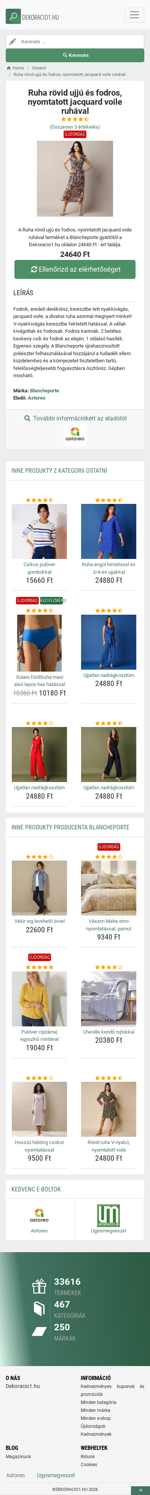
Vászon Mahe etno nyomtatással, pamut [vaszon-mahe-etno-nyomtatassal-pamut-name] (108, 925)
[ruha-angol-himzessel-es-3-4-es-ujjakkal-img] (108, 531)
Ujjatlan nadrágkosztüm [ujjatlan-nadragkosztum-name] (108, 675)
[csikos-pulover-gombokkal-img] (39, 531)
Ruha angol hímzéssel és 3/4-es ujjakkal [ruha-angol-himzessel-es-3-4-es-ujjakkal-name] (109, 568)
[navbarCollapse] (134, 15)
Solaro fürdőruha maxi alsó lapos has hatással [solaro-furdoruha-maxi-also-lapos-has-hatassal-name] (39, 681)
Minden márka (95, 1410)
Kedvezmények (96, 1434)
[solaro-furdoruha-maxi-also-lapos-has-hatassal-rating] (39, 611)
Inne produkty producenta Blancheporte (70, 827)
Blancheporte (44, 390)
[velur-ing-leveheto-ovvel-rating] (39, 857)
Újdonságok (93, 1426)
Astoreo (36, 398)
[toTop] (140, 1490)
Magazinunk (18, 1456)
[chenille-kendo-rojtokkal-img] (108, 998)
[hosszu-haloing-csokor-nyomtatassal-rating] (39, 1078)
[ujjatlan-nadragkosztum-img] (108, 642)
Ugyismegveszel (56, 1475)
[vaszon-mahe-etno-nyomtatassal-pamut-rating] (108, 857)
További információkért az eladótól (75, 430)
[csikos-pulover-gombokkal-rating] (39, 500)
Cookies (89, 1464)
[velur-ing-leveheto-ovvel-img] (39, 888)
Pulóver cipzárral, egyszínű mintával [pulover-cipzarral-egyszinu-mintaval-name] (39, 1035)
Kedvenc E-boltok (36, 1189)
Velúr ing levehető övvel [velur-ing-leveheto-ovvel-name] (39, 921)
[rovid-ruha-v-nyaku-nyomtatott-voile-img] (108, 1109)
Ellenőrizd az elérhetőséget (75, 269)
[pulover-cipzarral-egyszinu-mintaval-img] (39, 998)
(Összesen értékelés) (75, 127)
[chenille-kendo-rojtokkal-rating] (108, 967)
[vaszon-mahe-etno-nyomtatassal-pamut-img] (108, 888)
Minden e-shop (96, 1418)
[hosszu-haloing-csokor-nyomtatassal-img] (39, 1109)
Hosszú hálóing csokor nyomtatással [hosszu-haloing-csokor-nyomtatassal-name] (39, 1146)
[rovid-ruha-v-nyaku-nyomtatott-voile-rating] (108, 1078)
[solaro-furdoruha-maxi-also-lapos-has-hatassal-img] (39, 643)
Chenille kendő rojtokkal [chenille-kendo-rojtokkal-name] (108, 1032)
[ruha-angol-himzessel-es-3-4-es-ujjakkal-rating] (108, 500)
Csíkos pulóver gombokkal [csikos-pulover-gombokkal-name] (39, 568)
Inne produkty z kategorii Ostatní (59, 470)
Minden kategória (98, 1402)
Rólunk (88, 1456)
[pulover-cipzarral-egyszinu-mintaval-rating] (39, 967)
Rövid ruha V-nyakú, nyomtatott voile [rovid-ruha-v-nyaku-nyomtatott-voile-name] (109, 1146)
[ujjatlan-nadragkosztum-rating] (108, 611)
